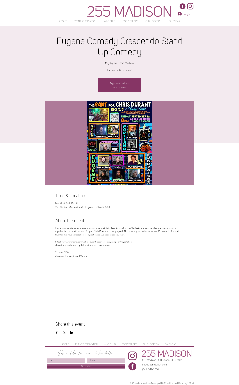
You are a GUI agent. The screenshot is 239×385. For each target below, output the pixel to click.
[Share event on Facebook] (56, 332)
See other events (119, 87)
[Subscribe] (86, 366)
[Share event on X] (64, 332)
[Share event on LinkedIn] (71, 332)
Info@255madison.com (154, 365)
